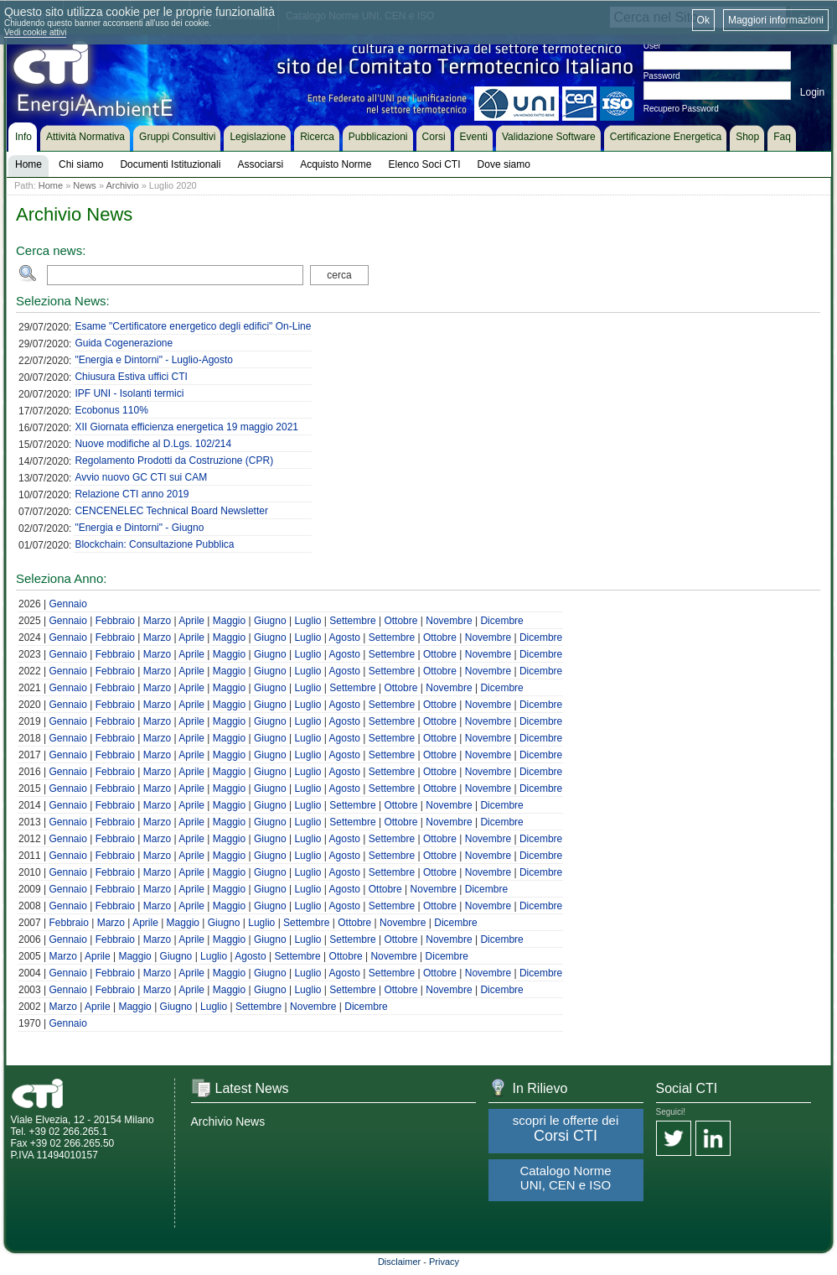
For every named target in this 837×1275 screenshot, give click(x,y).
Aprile (191, 621)
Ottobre (400, 621)
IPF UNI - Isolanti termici (129, 393)
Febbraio (115, 621)
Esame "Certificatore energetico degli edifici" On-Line (193, 326)
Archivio (122, 185)
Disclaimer (399, 1262)
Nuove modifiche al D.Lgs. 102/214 (153, 444)
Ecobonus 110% (111, 410)
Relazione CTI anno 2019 (132, 494)
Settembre (352, 621)
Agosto (344, 637)
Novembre (449, 621)
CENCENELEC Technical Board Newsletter (171, 511)
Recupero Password (681, 108)
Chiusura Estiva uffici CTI (131, 376)
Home (51, 185)
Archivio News (228, 1121)
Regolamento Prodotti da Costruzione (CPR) (174, 460)
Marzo (157, 621)
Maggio (229, 621)
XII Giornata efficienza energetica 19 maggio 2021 (186, 427)
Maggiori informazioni (776, 20)
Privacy (444, 1262)
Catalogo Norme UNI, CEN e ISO (565, 1177)
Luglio (307, 621)
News (84, 185)
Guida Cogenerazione (124, 343)
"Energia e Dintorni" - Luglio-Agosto (154, 360)
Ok (703, 20)
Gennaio (67, 604)
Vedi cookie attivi (35, 32)
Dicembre (501, 621)
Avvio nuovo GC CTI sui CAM (141, 477)
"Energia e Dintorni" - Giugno (139, 527)
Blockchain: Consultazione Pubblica (154, 544)
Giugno (270, 621)
